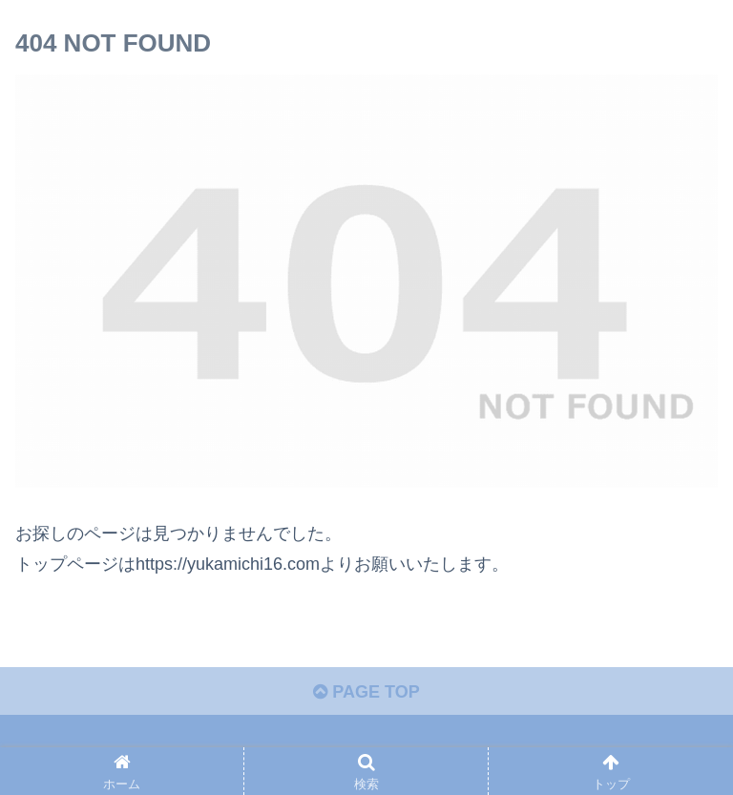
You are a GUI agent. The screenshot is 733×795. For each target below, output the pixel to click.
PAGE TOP (366, 691)
